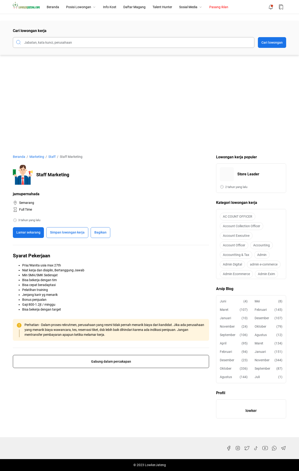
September (234, 335)
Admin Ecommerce (236, 274)
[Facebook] (228, 448)
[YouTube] (265, 448)
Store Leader (248, 174)
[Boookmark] (67, 232)
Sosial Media (190, 7)
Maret (234, 309)
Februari (268, 309)
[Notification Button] (271, 7)
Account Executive (236, 235)
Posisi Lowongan (81, 7)
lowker (251, 410)
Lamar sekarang (28, 232)
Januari (234, 318)
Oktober (268, 326)
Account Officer (234, 245)
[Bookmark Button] (281, 7)
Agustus (268, 335)
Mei (268, 301)
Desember (268, 318)
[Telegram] (283, 448)
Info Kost (109, 7)
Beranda (53, 7)
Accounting (261, 245)
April (234, 343)
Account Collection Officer (241, 226)
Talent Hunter (162, 7)
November (234, 326)
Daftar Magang (134, 7)
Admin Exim (266, 274)
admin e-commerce (264, 264)
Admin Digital (232, 264)
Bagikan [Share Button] (100, 232)
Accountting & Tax (236, 255)
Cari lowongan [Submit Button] (272, 42)
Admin (262, 255)
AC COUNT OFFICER (237, 216)
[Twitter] (247, 448)
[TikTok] (256, 448)
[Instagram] (238, 448)
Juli (268, 377)
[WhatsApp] (274, 448)
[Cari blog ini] (133, 42)
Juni (234, 301)
